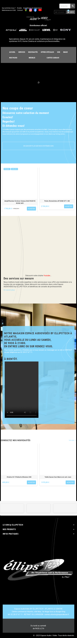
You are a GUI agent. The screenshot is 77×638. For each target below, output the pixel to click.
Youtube (47, 275)
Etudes (19, 8)
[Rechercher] (67, 6)
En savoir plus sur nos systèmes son (38, 146)
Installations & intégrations (32, 8)
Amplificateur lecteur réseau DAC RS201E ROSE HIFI (19, 202)
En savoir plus (9, 290)
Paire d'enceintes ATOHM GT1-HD (57, 201)
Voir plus (72, 440)
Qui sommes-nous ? (9, 8)
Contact (20, 10)
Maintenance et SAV (9, 10)
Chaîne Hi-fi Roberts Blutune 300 (19, 477)
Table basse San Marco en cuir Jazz (58, 477)
